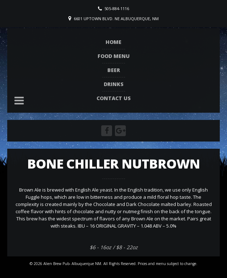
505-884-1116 (116, 8)
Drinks (114, 84)
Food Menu (114, 56)
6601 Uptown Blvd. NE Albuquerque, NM (116, 18)
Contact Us (114, 98)
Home (113, 42)
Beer (113, 70)
